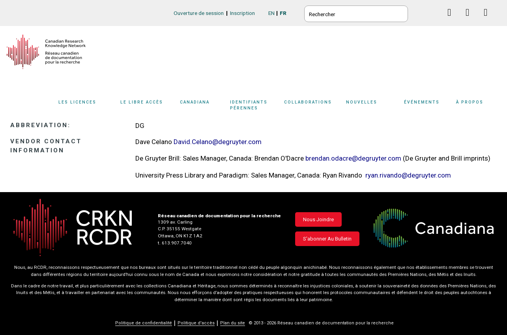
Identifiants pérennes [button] (249, 105)
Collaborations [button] (308, 102)
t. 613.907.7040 (175, 243)
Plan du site (232, 323)
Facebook (452, 20)
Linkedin (470, 20)
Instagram (489, 20)
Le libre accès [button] (141, 102)
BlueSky (434, 12)
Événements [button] (422, 102)
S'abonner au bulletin (327, 239)
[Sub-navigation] (82, 107)
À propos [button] (469, 102)
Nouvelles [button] (361, 102)
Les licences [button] (77, 102)
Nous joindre (318, 219)
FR (283, 13)
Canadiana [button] (195, 102)
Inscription (242, 13)
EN (271, 13)
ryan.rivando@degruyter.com (408, 175)
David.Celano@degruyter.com (218, 142)
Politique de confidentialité (143, 323)
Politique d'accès (196, 323)
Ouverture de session (199, 13)
